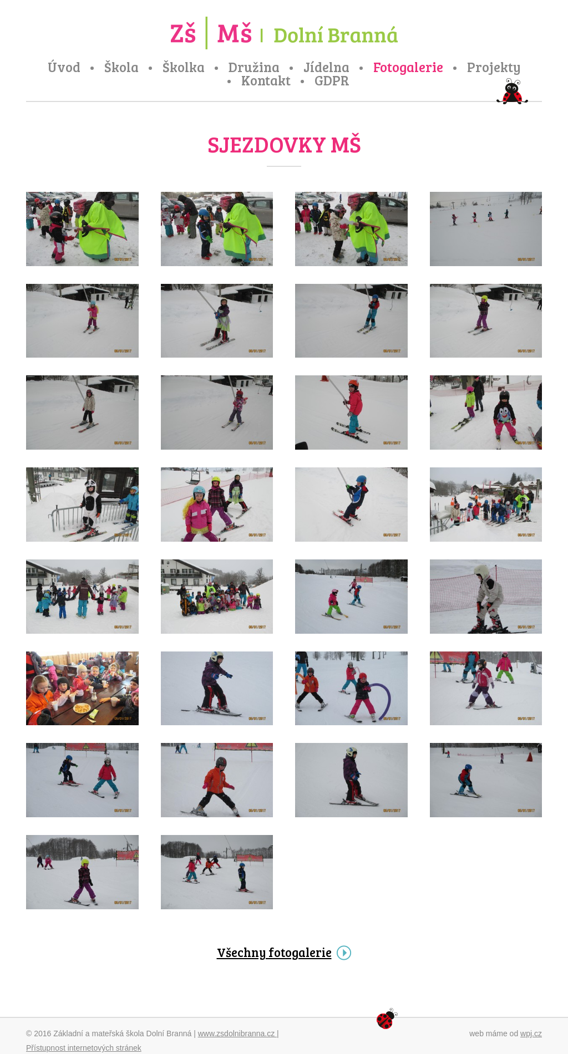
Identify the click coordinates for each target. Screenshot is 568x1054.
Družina (254, 67)
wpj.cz (531, 1033)
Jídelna (326, 67)
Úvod (64, 67)
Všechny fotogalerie (274, 952)
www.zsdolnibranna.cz (237, 1033)
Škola (121, 67)
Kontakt (266, 80)
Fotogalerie (408, 67)
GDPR (332, 80)
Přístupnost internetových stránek (83, 1047)
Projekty (494, 67)
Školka (184, 67)
